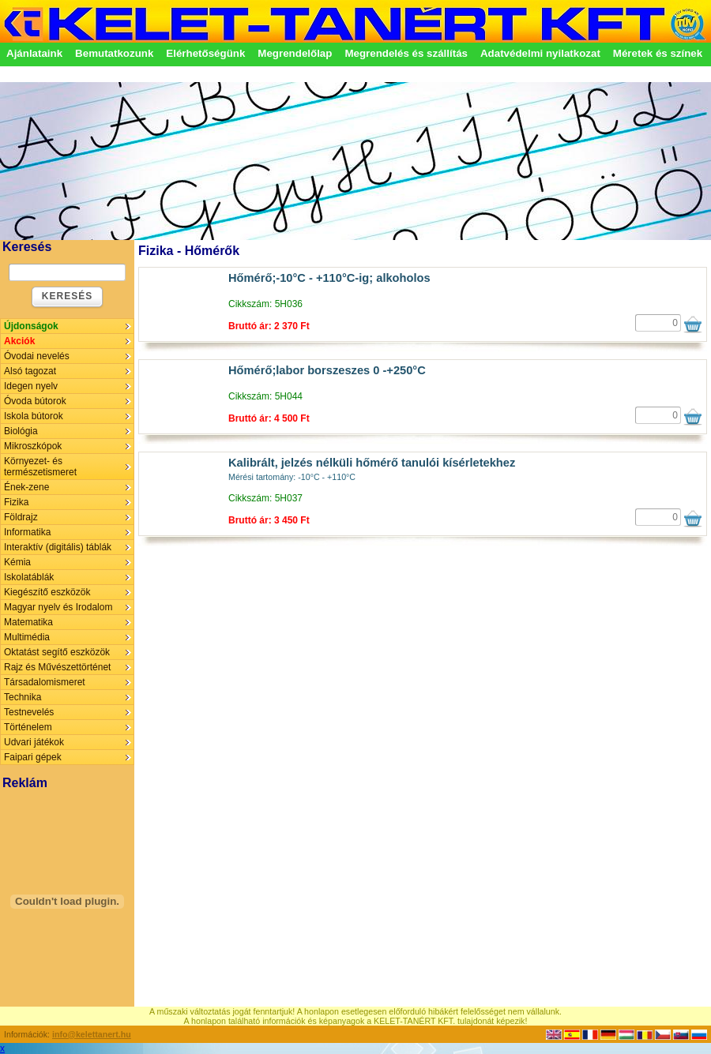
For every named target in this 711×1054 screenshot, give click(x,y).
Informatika (27, 532)
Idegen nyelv (31, 386)
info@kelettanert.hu (91, 1034)
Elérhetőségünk (205, 53)
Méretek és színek (657, 53)
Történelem (28, 727)
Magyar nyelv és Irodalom (58, 607)
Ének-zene (26, 487)
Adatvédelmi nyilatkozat (540, 53)
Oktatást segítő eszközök (57, 652)
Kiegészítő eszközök (47, 592)
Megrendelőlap (295, 53)
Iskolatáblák (29, 577)
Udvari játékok (34, 742)
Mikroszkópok (33, 446)
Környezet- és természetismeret (40, 467)
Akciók (19, 341)
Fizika (16, 502)
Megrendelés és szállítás (406, 53)
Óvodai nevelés (37, 356)
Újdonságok (31, 326)
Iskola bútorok (33, 416)
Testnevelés (29, 712)
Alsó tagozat (30, 371)
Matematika (28, 622)
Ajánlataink (34, 53)
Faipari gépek (33, 757)
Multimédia (27, 637)
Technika (22, 697)
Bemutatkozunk (114, 53)
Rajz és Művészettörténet (57, 667)
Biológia (21, 431)
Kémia (17, 562)
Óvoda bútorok (35, 401)
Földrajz (21, 517)
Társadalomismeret (44, 682)
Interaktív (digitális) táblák (57, 547)
